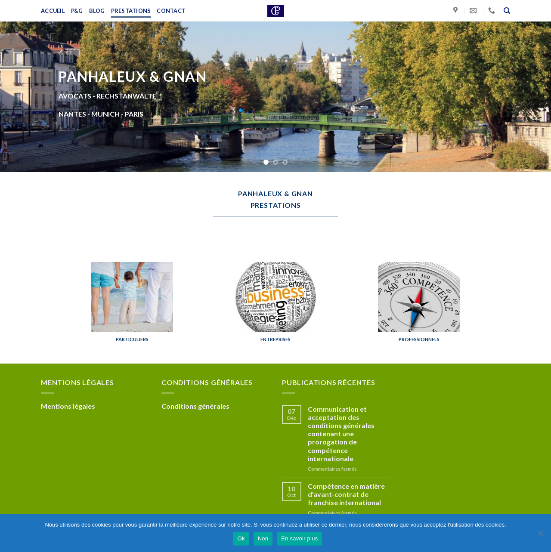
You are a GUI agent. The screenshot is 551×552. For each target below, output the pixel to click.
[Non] (540, 536)
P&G (77, 10)
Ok (241, 538)
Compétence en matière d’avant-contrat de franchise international (346, 494)
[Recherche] (507, 11)
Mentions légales (68, 406)
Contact (171, 10)
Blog (97, 10)
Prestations (131, 10)
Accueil (53, 10)
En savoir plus (299, 538)
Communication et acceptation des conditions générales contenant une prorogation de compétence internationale (341, 434)
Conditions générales (195, 406)
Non (263, 538)
